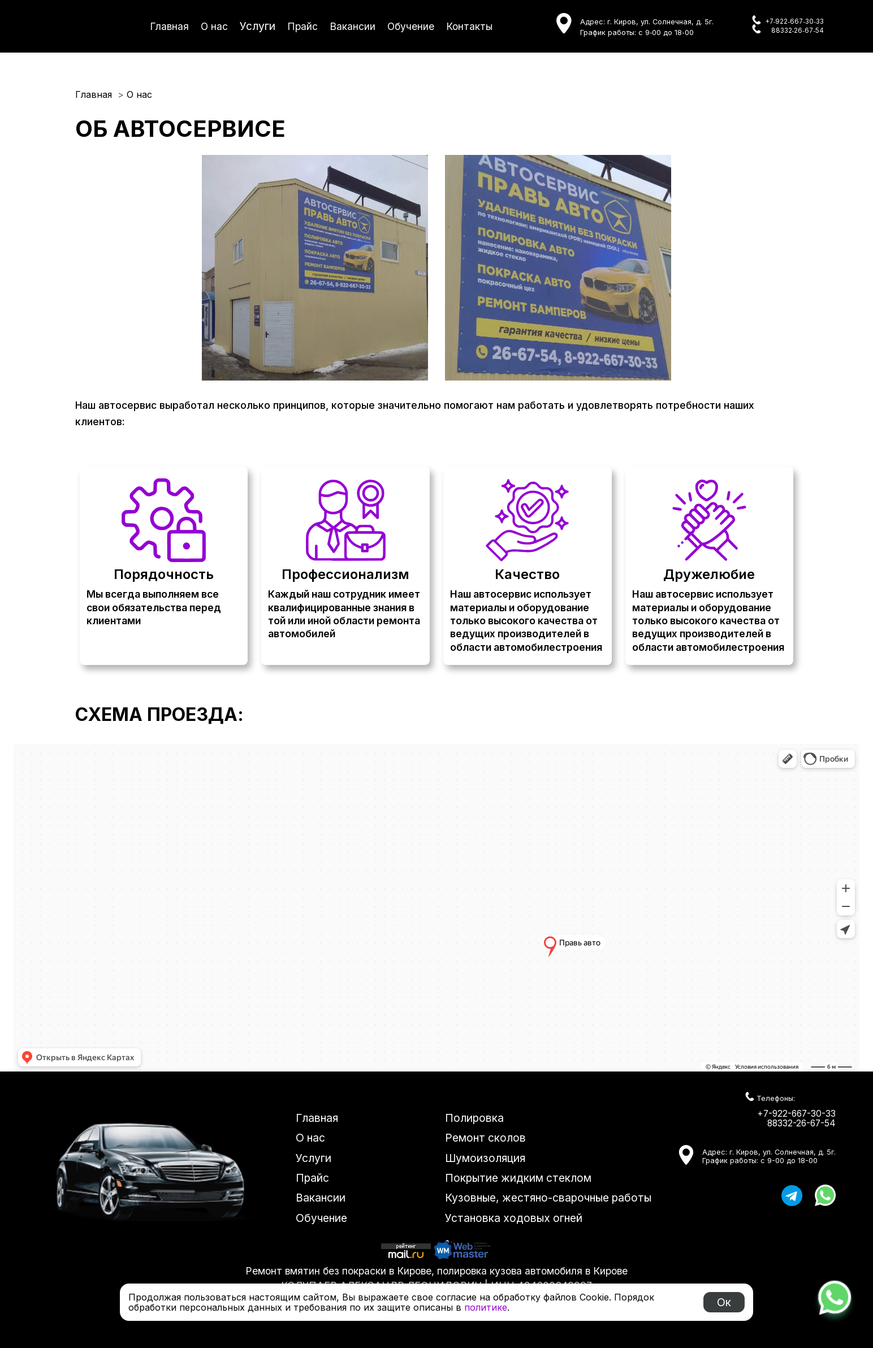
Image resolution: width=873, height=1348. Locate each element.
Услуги (257, 26)
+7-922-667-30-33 (796, 1113)
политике (485, 1307)
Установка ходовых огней (513, 1218)
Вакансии (352, 26)
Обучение (410, 26)
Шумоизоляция (485, 1158)
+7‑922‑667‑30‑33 (795, 21)
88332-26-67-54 (801, 1123)
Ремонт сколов (485, 1137)
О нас (214, 26)
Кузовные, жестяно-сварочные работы (548, 1197)
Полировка (474, 1118)
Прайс (302, 26)
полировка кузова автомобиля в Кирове (532, 1271)
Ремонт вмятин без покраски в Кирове (338, 1271)
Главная (169, 26)
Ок (724, 1302)
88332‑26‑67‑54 (797, 30)
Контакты (469, 26)
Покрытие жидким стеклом (518, 1178)
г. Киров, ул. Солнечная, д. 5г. (660, 22)
